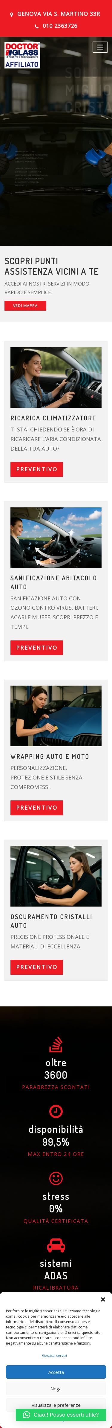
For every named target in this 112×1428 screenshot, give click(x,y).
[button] (103, 1299)
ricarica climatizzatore (51, 415)
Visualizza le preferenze (56, 1405)
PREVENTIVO (34, 463)
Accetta (56, 1372)
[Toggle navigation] (100, 45)
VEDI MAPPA (24, 304)
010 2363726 (60, 25)
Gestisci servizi (54, 1355)
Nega (56, 1389)
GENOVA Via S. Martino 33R (58, 13)
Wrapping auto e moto (48, 731)
